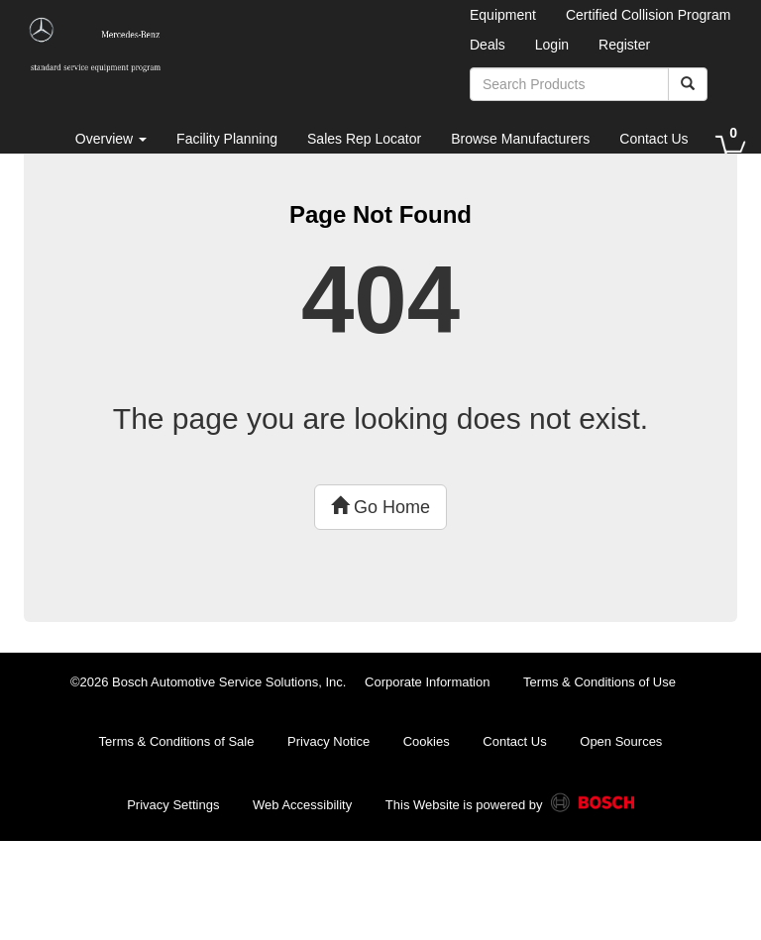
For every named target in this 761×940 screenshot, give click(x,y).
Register (624, 44)
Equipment (503, 15)
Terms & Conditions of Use (599, 682)
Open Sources (621, 741)
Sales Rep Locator (364, 139)
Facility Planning (226, 139)
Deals (487, 44)
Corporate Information (427, 682)
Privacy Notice (328, 741)
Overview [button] (111, 139)
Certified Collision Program (648, 15)
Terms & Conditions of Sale (177, 741)
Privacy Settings (173, 804)
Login (552, 44)
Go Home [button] (380, 506)
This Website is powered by (509, 806)
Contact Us (653, 139)
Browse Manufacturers (520, 139)
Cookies (426, 741)
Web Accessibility (302, 804)
